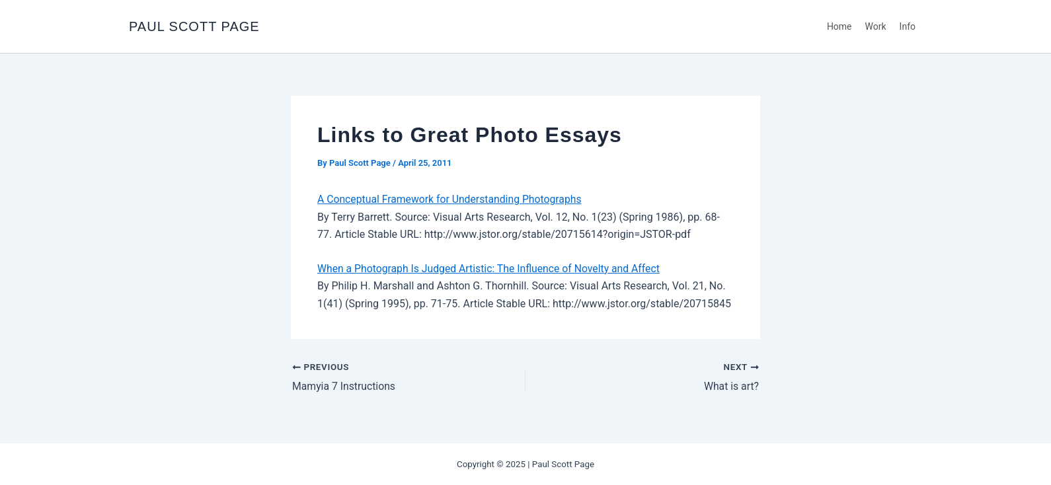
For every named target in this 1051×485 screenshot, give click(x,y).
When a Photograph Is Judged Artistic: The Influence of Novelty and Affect (491, 268)
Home (839, 26)
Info (907, 26)
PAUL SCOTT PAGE (194, 26)
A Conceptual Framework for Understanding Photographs (451, 199)
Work (875, 26)
